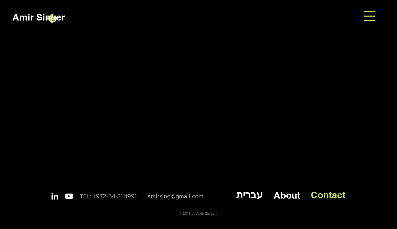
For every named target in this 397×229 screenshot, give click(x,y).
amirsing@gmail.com (175, 196)
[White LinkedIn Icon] (55, 196)
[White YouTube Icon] (69, 196)
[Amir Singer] (38, 17)
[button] (369, 16)
